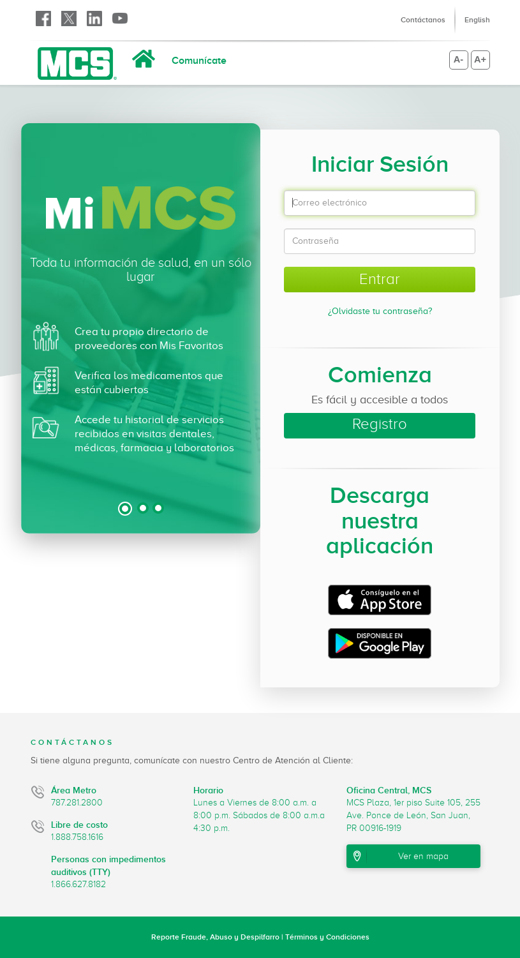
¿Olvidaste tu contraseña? (380, 311)
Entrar (379, 279)
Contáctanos (423, 19)
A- (458, 59)
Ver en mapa (423, 856)
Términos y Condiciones (327, 936)
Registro (379, 423)
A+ (480, 59)
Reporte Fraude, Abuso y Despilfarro (215, 936)
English (477, 19)
